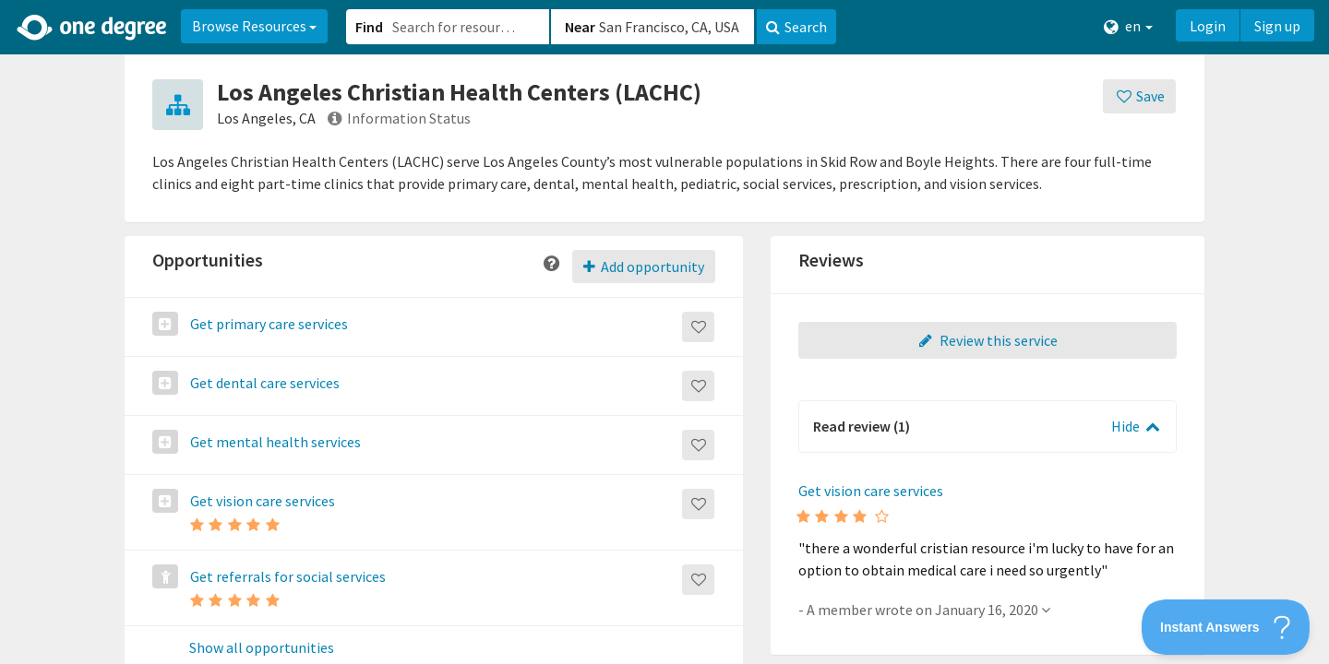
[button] (664, 332)
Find (369, 27)
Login (1208, 26)
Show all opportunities (261, 648)
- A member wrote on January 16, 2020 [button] (924, 609)
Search (796, 27)
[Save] (1139, 96)
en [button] (1128, 26)
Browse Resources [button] (254, 26)
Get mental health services (274, 442)
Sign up (1277, 26)
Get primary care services (267, 323)
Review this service (987, 340)
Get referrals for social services (286, 576)
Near (580, 27)
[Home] (93, 27)
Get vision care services (261, 501)
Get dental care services (263, 383)
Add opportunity (643, 266)
